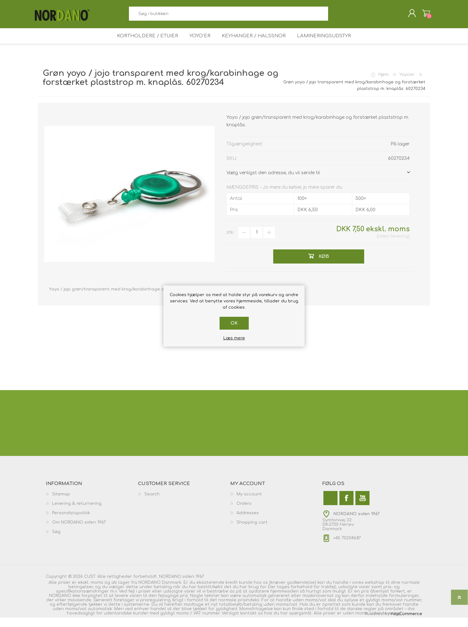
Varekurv (423, 15)
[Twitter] (330, 507)
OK (234, 323)
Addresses (248, 522)
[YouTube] (362, 507)
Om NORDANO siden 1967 (79, 532)
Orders (244, 513)
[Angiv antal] (256, 242)
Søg (335, 16)
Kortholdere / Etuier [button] (145, 42)
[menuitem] (92, 503)
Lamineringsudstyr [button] (326, 42)
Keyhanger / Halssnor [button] (255, 42)
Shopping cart (252, 532)
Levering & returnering (77, 513)
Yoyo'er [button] (200, 42)
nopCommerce (406, 623)
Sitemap (61, 503)
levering (399, 245)
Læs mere (234, 338)
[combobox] (228, 16)
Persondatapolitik (71, 522)
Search (152, 503)
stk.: (230, 241)
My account (249, 503)
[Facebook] (346, 507)
